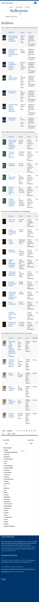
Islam (6, 519)
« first (3, 430)
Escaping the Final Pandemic (11, 415)
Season (35, 338)
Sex (5, 463)
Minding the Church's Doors (12, 324)
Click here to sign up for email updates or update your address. (18, 547)
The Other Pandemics (12, 164)
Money (6, 524)
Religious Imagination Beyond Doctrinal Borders (12, 66)
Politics (6, 481)
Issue (30, 32)
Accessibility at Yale (7, 567)
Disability (7, 497)
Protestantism (8, 459)
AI (5, 486)
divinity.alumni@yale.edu (8, 550)
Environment (8, 503)
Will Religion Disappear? (12, 118)
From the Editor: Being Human (12, 283)
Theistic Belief (8, 468)
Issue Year (31, 440)
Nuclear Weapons (9, 526)
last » (13, 433)
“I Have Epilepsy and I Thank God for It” (12, 232)
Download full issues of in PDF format (15, 560)
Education (7, 501)
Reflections (19, 10)
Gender (6, 512)
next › (9, 433)
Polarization (8, 472)
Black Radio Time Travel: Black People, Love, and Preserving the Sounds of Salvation (12, 349)
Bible (5, 492)
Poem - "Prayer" (11, 374)
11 (2, 433)
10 (34, 430)
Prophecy (7, 456)
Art (5, 490)
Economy (7, 499)
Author (23, 32)
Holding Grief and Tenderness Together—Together (12, 202)
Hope (6, 515)
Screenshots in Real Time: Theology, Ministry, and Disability (12, 295)
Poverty (6, 454)
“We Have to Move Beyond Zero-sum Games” (11, 363)
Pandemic (7, 508)
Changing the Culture (12, 250)
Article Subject (7, 448)
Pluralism (7, 483)
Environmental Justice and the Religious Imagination (13, 38)
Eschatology (8, 506)
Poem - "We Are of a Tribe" (12, 401)
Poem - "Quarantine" (12, 303)
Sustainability (8, 465)
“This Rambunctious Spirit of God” (13, 77)
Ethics (6, 510)
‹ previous (9, 430)
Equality (6, 488)
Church (6, 494)
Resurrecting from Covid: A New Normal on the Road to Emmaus (12, 144)
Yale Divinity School (18, 572)
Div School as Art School (12, 92)
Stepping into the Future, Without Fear (11, 191)
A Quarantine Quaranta (12, 177)
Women (6, 477)
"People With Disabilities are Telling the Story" (12, 263)
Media (6, 521)
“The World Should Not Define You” (12, 273)
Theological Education (11, 452)
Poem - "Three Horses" (11, 241)
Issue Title (6, 440)
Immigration (8, 517)
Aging (6, 450)
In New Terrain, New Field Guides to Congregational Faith (13, 53)
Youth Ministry (8, 479)
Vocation (7, 474)
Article (11, 32)
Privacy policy (19, 567)
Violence (6, 470)
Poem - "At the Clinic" (12, 220)
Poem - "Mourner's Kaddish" (12, 388)
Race (5, 461)
